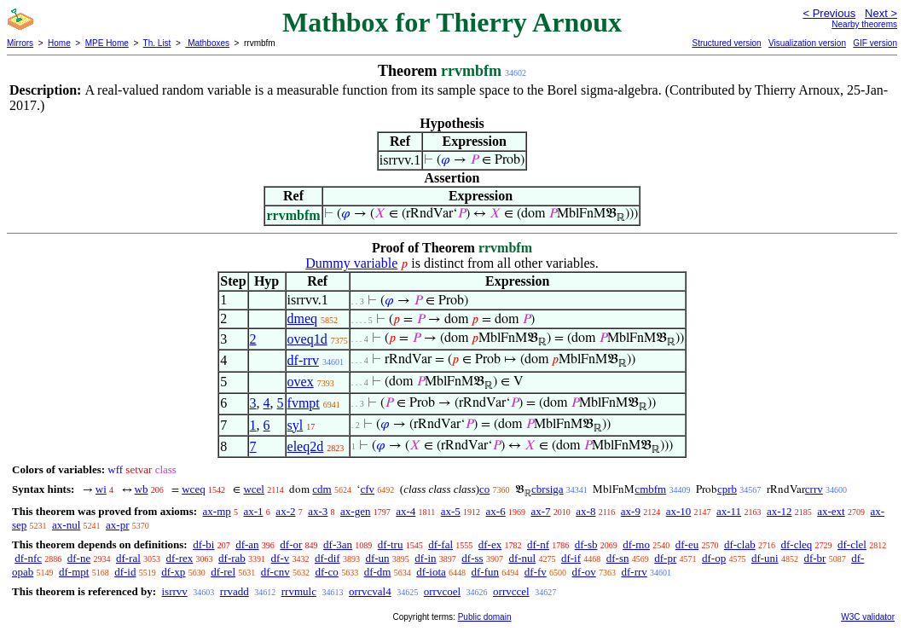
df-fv (535, 571)
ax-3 (317, 511)
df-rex (180, 558)
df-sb (586, 544)
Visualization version (807, 43)
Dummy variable (351, 263)
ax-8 (585, 511)
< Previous (829, 13)
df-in (425, 558)
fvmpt (303, 403)
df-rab (232, 558)
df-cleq (796, 544)
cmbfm (650, 489)
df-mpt (74, 571)
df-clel (851, 544)
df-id (125, 571)
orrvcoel (442, 591)
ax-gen (355, 511)
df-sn (617, 558)
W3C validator (868, 617)
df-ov (584, 571)
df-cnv (275, 571)
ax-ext (830, 511)
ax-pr (117, 524)
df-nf (538, 544)
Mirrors (20, 43)
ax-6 (496, 511)
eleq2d (305, 446)
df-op (714, 558)
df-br (814, 558)
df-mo (636, 544)
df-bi (203, 544)
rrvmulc (298, 591)
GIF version (875, 43)
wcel (253, 489)
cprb (727, 489)
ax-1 (254, 511)
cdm (321, 489)
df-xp (173, 571)
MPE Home (107, 43)
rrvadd (234, 591)
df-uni (765, 558)
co (484, 489)
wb (141, 489)
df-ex (489, 544)
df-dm (377, 571)
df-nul (522, 558)
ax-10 (679, 511)
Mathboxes (207, 43)
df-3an (337, 544)
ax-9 (630, 511)
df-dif (327, 558)
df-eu (686, 544)
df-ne (78, 558)
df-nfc (28, 558)
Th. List (157, 43)
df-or (291, 544)
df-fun (486, 571)
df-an (246, 544)
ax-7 (540, 511)
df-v (280, 558)
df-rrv (303, 360)
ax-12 (779, 511)
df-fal (440, 544)
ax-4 (405, 511)
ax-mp (217, 511)
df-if (571, 558)
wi (101, 489)
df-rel (223, 571)
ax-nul (66, 524)
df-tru (390, 544)
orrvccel (511, 591)
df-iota (431, 571)
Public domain (485, 617)
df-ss (472, 558)
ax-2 (285, 511)
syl (295, 425)
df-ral (128, 558)
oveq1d (307, 339)
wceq (193, 489)
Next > (881, 13)
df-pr (665, 558)
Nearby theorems (864, 24)
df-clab (740, 544)
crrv (814, 489)
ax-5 (451, 511)
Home (59, 43)
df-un (377, 558)
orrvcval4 (370, 591)
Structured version (726, 43)
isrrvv (174, 591)
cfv (367, 489)
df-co (326, 571)
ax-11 (728, 511)
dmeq (302, 318)
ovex (300, 381)
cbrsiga (547, 489)
